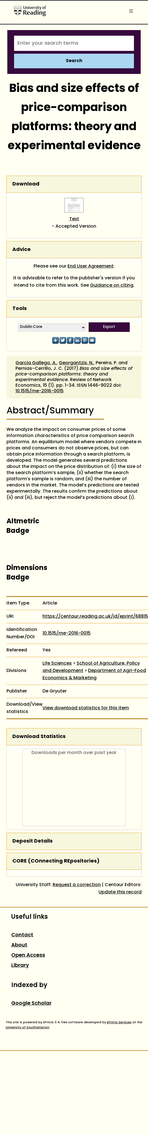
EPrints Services (119, 1022)
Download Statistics (39, 736)
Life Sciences (57, 663)
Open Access (28, 955)
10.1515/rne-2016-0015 (39, 391)
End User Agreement (91, 266)
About (19, 945)
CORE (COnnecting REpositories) (56, 861)
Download (25, 184)
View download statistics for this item (85, 708)
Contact (22, 935)
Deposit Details (32, 841)
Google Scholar (31, 1003)
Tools (19, 308)
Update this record (120, 892)
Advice (21, 249)
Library (20, 965)
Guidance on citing (111, 285)
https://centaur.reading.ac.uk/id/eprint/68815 (95, 616)
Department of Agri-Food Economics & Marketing (94, 674)
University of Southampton (27, 1027)
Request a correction (77, 885)
